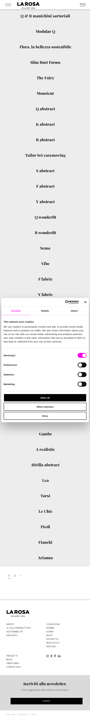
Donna (50, 627)
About (10, 624)
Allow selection (45, 406)
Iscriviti (46, 701)
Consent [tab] (16, 310)
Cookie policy (22, 714)
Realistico (52, 642)
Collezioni (53, 624)
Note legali (10, 714)
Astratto (52, 639)
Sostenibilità (14, 631)
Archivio (11, 635)
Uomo (49, 631)
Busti (49, 635)
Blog (9, 659)
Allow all (45, 397)
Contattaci (13, 667)
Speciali (51, 646)
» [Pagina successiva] (20, 575)
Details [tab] (45, 310)
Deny (45, 415)
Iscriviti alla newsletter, (45, 683)
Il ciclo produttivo (18, 627)
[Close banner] (85, 302)
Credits (33, 714)
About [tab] (74, 310)
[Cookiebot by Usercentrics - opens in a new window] (64, 302)
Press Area (12, 663)
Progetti (12, 655)
